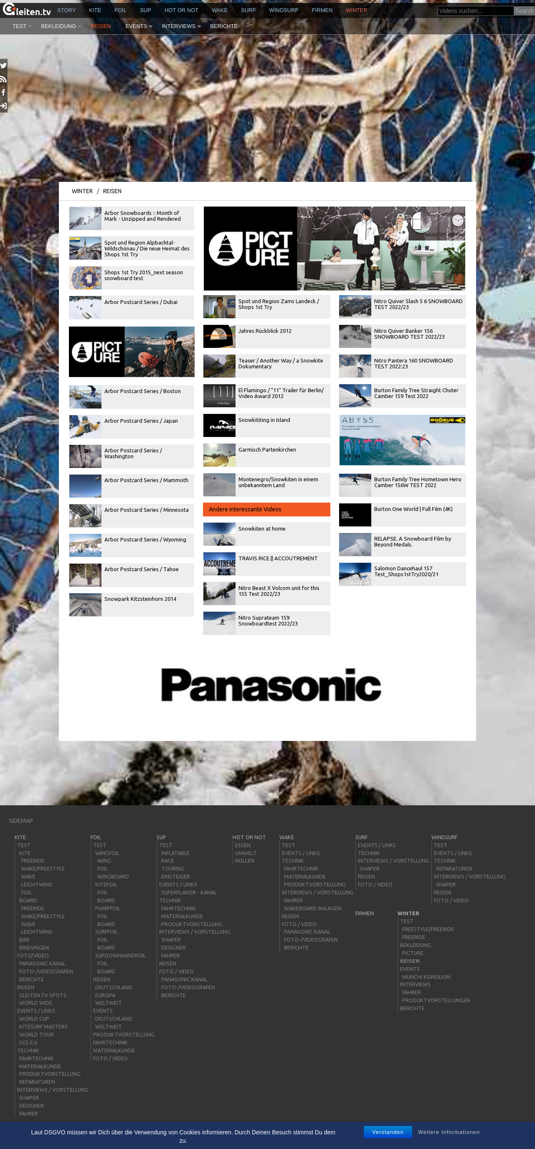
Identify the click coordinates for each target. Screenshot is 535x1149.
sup (145, 10)
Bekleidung (58, 26)
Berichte (224, 26)
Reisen (101, 26)
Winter (356, 10)
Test (19, 26)
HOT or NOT (181, 10)
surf (248, 10)
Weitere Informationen (449, 1132)
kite (95, 10)
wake (220, 10)
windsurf (283, 10)
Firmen (322, 10)
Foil (120, 10)
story (66, 10)
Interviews (178, 26)
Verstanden (388, 1132)
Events (136, 26)
